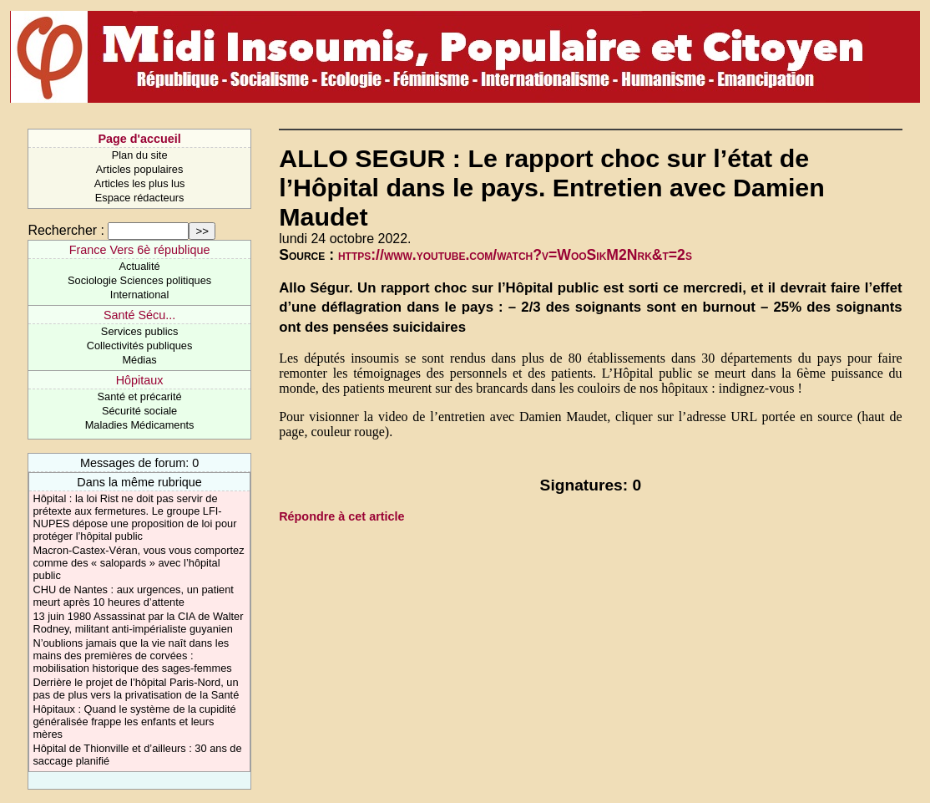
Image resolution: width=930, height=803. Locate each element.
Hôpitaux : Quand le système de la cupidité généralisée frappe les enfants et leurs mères (134, 721)
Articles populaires (140, 169)
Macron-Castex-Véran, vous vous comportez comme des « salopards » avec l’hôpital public (138, 563)
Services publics (139, 331)
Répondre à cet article (341, 516)
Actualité (139, 266)
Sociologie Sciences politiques (139, 280)
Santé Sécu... (139, 315)
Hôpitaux (140, 380)
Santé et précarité (140, 396)
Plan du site (140, 155)
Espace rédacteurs (139, 197)
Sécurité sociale (139, 410)
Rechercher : (66, 230)
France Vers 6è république (139, 250)
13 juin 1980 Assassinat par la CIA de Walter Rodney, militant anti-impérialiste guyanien (138, 622)
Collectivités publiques (140, 345)
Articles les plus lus (139, 183)
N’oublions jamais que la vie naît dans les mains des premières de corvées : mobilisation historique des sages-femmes (132, 655)
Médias (139, 359)
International (139, 294)
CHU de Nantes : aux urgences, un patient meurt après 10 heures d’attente (133, 595)
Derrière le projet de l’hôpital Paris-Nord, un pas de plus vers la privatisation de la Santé (136, 688)
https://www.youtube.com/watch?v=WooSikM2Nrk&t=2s (515, 254)
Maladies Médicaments (140, 425)
